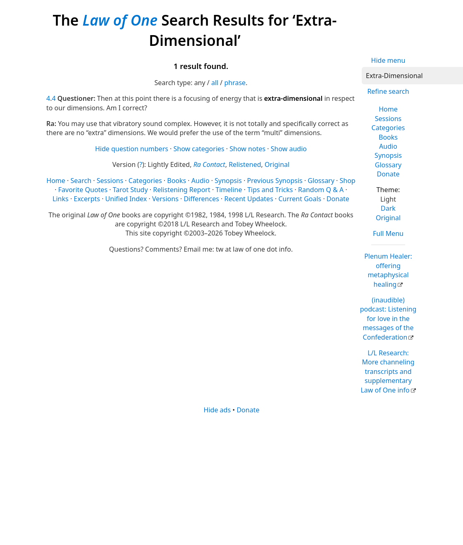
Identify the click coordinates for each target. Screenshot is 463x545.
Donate (388, 173)
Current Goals (299, 198)
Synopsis (388, 155)
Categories (388, 127)
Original (388, 217)
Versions (165, 198)
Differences (201, 198)
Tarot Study (130, 189)
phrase (235, 82)
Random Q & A (321, 189)
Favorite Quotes (82, 189)
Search (80, 180)
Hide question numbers (131, 148)
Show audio (289, 148)
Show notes (247, 148)
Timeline (228, 189)
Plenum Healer (388, 270)
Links (61, 198)
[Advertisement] (230, 479)
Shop (348, 180)
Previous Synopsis (275, 180)
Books (388, 137)
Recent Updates (248, 198)
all (214, 82)
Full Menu (388, 233)
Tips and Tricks (270, 189)
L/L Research (387, 371)
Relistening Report (181, 189)
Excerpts (87, 198)
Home (388, 109)
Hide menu (388, 60)
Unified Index (126, 198)
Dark (388, 208)
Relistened (245, 164)
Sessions (388, 118)
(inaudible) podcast (388, 318)
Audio (388, 146)
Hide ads (217, 409)
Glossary (388, 164)
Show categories (199, 148)
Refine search (388, 91)
